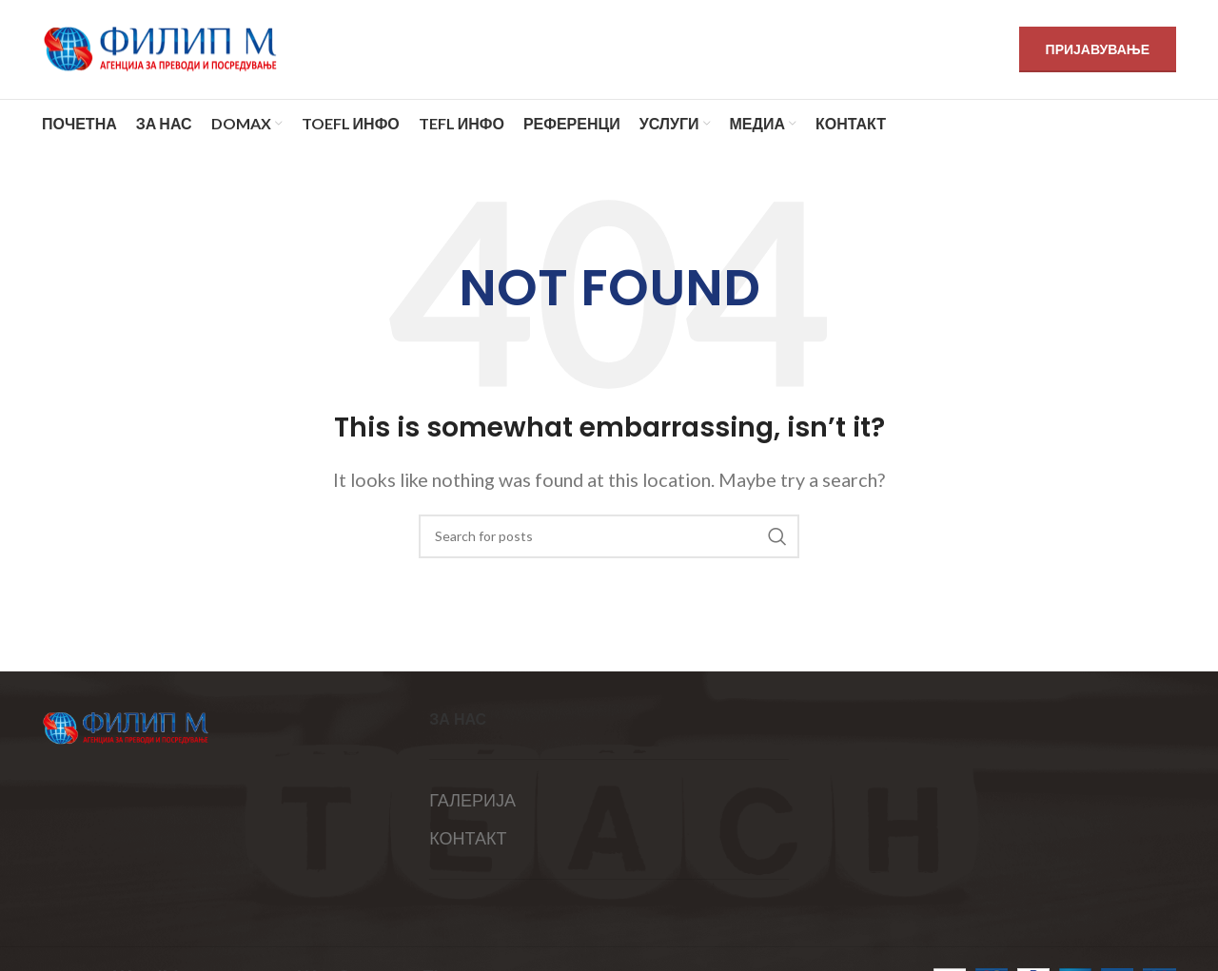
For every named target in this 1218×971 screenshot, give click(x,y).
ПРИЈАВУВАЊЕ (1097, 49)
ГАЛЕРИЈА (472, 799)
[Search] (609, 536)
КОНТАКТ (467, 837)
